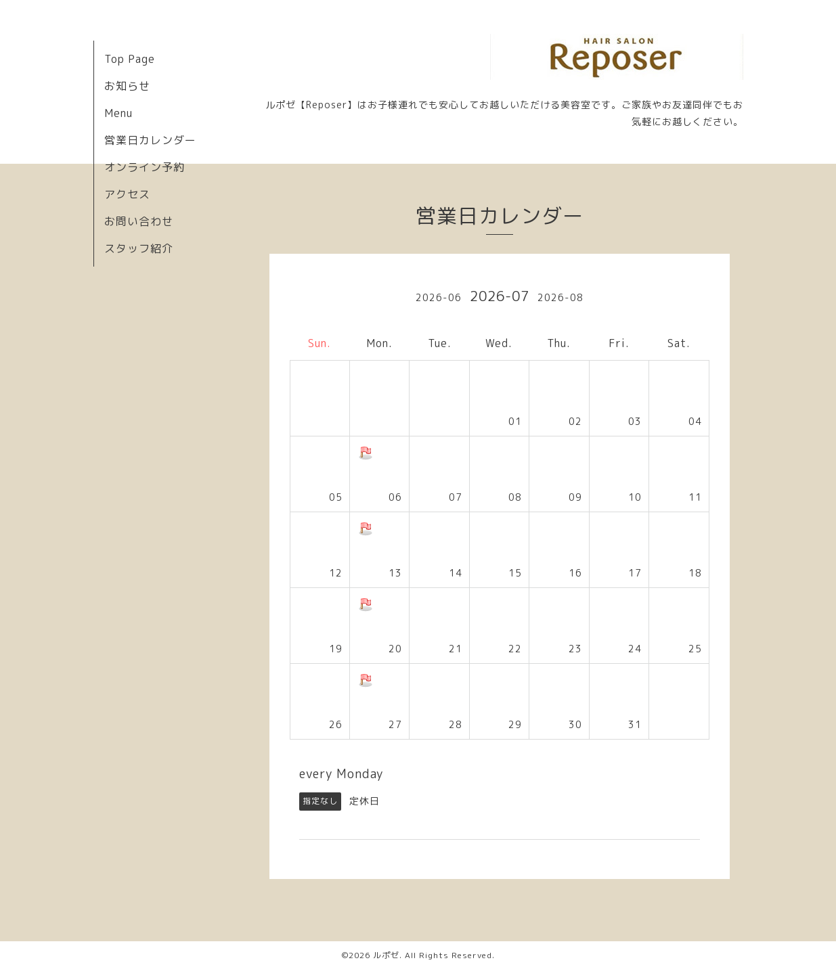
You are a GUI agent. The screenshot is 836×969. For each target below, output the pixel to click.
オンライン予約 (144, 167)
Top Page (129, 58)
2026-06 (439, 297)
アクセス (127, 194)
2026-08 (560, 297)
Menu (118, 113)
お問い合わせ (138, 221)
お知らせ (127, 85)
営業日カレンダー (150, 140)
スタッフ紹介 (138, 248)
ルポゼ (386, 955)
